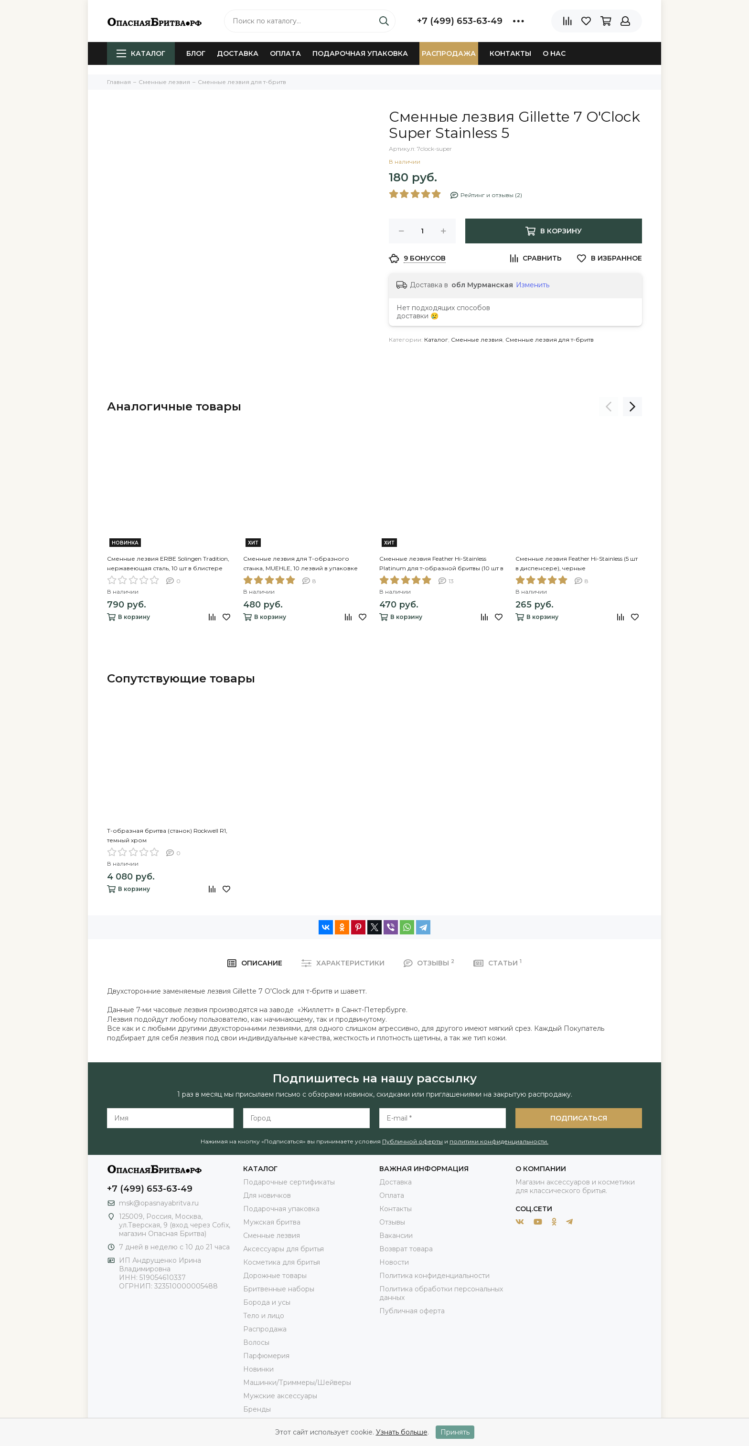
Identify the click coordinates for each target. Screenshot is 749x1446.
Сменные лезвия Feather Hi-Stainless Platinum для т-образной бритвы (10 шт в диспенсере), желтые (441, 564)
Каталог (141, 53)
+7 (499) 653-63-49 (460, 21)
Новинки (258, 1369)
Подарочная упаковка (360, 53)
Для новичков (267, 1195)
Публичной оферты (412, 1141)
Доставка (237, 53)
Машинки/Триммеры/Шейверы (297, 1382)
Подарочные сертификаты (289, 1182)
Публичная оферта (412, 1311)
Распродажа (449, 53)
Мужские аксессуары (280, 1396)
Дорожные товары (275, 1275)
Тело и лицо (263, 1315)
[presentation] (608, 406)
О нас (554, 53)
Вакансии (396, 1235)
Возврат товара (406, 1249)
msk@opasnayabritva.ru (159, 1203)
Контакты (510, 53)
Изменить (532, 285)
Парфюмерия (266, 1356)
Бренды (257, 1409)
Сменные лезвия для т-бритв (549, 339)
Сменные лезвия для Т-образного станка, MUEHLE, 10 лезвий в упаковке (300, 563)
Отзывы (392, 1222)
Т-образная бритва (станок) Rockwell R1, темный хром (167, 835)
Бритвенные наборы (278, 1289)
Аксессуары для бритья (283, 1249)
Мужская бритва (271, 1222)
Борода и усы (266, 1302)
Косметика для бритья (281, 1262)
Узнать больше (402, 1432)
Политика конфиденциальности (434, 1275)
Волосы (256, 1342)
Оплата (285, 53)
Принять (455, 1432)
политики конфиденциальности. (498, 1141)
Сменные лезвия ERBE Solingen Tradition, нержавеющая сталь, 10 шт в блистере (168, 563)
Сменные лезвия (477, 339)
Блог (195, 53)
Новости (394, 1262)
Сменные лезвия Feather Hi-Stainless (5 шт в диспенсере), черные (576, 563)
